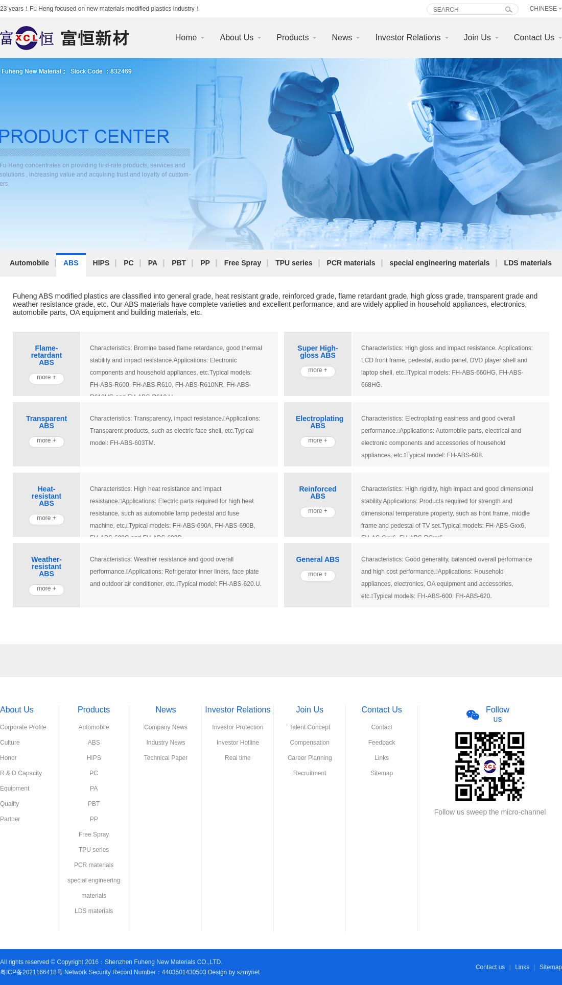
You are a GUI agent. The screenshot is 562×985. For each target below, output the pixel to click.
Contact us (490, 967)
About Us (236, 37)
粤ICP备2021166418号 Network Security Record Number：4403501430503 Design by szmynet (130, 972)
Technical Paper (166, 757)
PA (152, 263)
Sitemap (381, 773)
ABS (71, 263)
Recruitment (309, 773)
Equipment (14, 788)
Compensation (310, 742)
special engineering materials (440, 263)
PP (205, 263)
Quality (9, 803)
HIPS (101, 263)
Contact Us (534, 37)
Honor (8, 757)
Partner (10, 819)
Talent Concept (309, 727)
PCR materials (351, 263)
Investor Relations (407, 37)
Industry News (166, 742)
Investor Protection (237, 727)
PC (128, 263)
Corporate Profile (23, 727)
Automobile (29, 263)
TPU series (293, 263)
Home (186, 37)
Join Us (477, 37)
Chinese (543, 8)
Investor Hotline (238, 742)
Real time (238, 757)
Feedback (381, 742)
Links (381, 757)
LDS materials (528, 263)
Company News (166, 727)
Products (292, 37)
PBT (179, 263)
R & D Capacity (21, 773)
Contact (381, 727)
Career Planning (310, 757)
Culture (10, 742)
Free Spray (242, 263)
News (342, 37)
